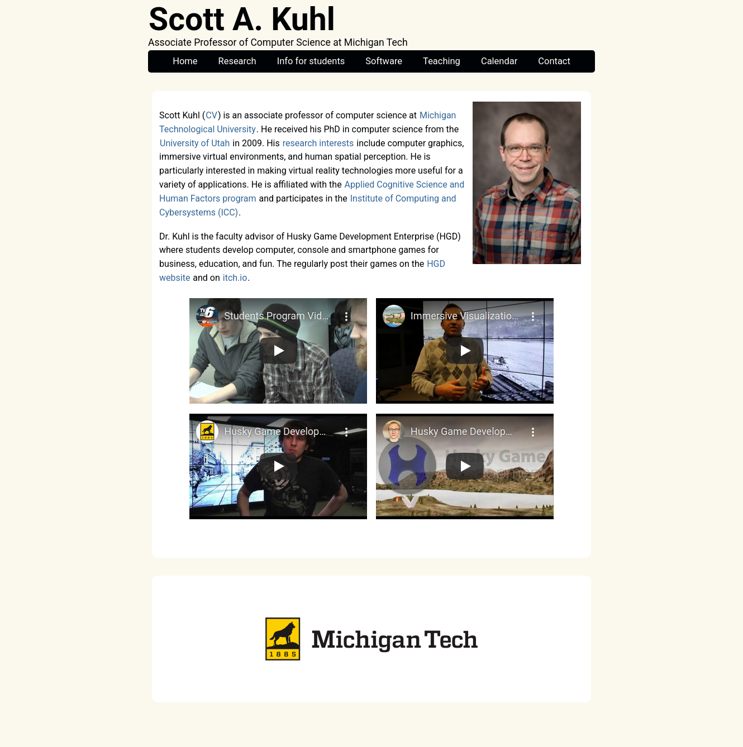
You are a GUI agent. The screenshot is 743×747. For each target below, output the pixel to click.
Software (383, 61)
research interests (318, 143)
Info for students (311, 61)
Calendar (499, 61)
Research (237, 61)
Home (185, 61)
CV (211, 115)
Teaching (441, 61)
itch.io (235, 277)
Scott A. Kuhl (242, 19)
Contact (554, 61)
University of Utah (195, 143)
